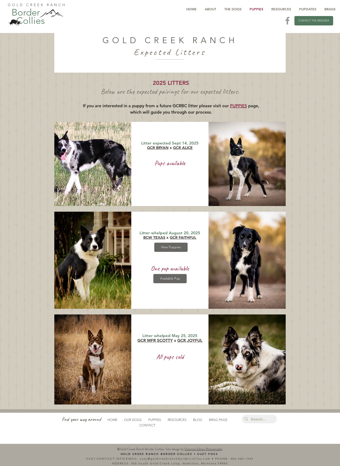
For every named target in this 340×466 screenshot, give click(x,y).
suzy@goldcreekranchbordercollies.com (175, 458)
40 (232, 458)
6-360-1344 (243, 458)
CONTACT (147, 425)
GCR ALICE (183, 147)
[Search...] (259, 419)
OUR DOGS (133, 420)
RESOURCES (177, 420)
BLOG (197, 420)
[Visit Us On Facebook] (287, 21)
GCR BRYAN (158, 147)
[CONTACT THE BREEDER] (313, 20)
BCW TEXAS (154, 237)
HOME (112, 420)
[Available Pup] (170, 278)
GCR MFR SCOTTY (155, 340)
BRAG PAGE (218, 420)
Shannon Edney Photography (203, 449)
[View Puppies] (171, 247)
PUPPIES (154, 420)
